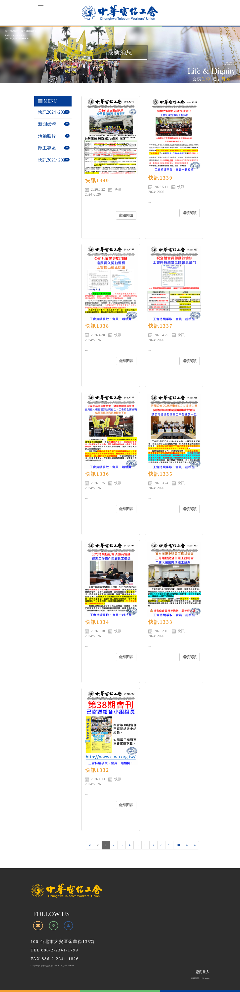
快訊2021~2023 (52, 159)
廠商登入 (202, 972)
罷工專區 (47, 148)
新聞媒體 (47, 124)
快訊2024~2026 (52, 112)
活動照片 (47, 136)
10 (178, 845)
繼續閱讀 (126, 215)
